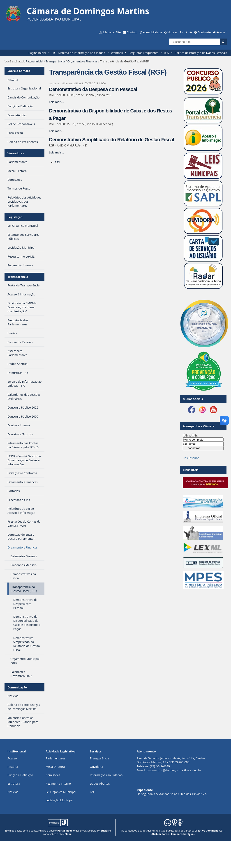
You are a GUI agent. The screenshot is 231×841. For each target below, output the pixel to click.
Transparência (55, 61)
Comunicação (17, 687)
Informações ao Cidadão (106, 775)
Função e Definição (20, 775)
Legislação (14, 217)
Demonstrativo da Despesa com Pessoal (93, 89)
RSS (166, 53)
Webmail (117, 53)
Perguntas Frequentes (143, 53)
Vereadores (15, 153)
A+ (181, 32)
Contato (132, 32)
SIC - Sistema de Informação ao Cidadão (78, 53)
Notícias (12, 792)
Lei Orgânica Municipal (61, 792)
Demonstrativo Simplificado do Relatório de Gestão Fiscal (111, 139)
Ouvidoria (96, 767)
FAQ (92, 792)
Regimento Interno (58, 784)
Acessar (221, 32)
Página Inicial (37, 53)
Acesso (12, 758)
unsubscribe (191, 458)
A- (190, 32)
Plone (68, 834)
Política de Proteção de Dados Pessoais (201, 53)
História (12, 767)
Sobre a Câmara (18, 71)
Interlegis (103, 830)
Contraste (204, 32)
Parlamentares (55, 758)
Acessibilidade (152, 32)
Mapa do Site (112, 32)
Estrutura (13, 784)
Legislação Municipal (59, 800)
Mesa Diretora (55, 767)
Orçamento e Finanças (82, 61)
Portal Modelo (66, 830)
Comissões (53, 775)
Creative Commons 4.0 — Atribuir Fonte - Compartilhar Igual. (188, 832)
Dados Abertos (100, 784)
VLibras (173, 32)
